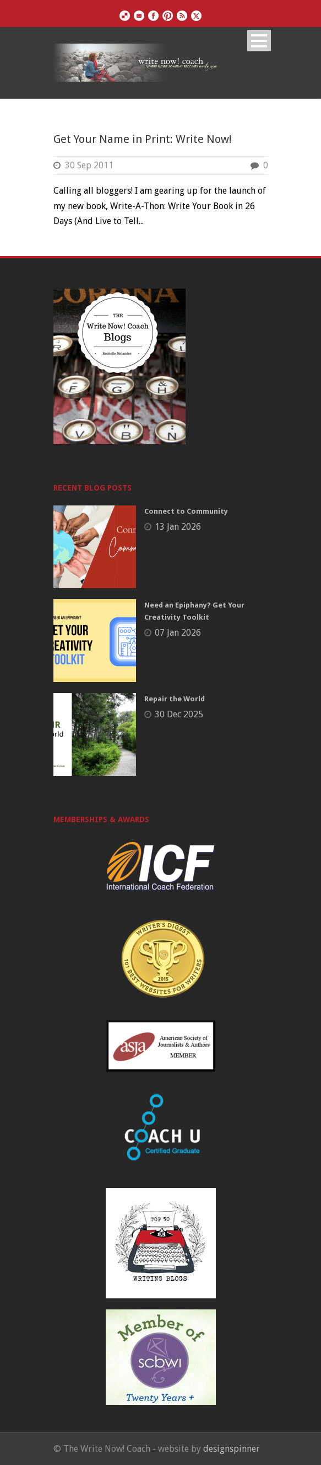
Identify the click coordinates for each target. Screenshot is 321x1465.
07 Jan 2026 (178, 632)
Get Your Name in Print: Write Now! (142, 139)
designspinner (231, 1448)
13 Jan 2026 (178, 526)
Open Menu (259, 40)
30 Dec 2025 (179, 714)
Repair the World (174, 699)
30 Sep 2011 (89, 165)
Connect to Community (186, 511)
